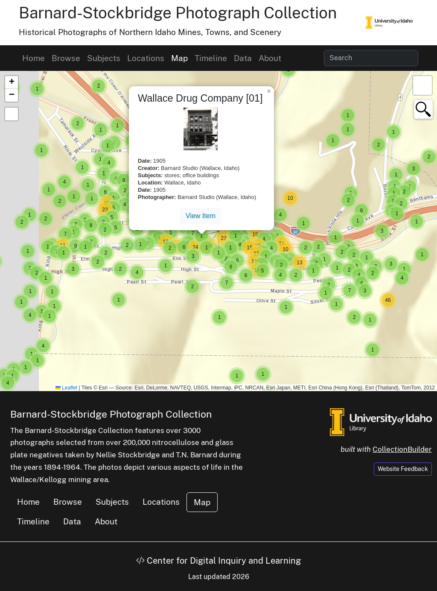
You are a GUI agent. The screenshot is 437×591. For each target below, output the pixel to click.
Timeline (211, 58)
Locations (145, 58)
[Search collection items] (371, 58)
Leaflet (66, 388)
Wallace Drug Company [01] (200, 98)
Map (179, 58)
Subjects (103, 58)
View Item (201, 215)
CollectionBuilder (402, 449)
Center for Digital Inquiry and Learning (218, 561)
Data (243, 58)
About (270, 58)
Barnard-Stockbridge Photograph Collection (178, 12)
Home (33, 58)
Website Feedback (403, 468)
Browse (66, 58)
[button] (118, 299)
